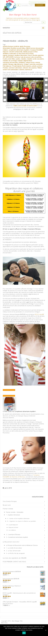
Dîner (36, 52)
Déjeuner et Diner (13, 527)
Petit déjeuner (7, 66)
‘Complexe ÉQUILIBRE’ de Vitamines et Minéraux (21, 476)
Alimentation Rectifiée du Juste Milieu (14, 48)
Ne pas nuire (7, 505)
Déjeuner (6, 52)
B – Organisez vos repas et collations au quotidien (21, 521)
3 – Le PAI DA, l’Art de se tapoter (15, 553)
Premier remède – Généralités (15, 41)
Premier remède (8, 509)
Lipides (18, 59)
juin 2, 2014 (7, 488)
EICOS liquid (29, 53)
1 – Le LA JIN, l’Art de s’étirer (14, 548)
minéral (37, 62)
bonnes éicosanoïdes (37, 48)
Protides (5, 68)
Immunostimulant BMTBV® (24, 579)
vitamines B (28, 69)
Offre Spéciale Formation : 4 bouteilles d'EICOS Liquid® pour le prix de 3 (24, 602)
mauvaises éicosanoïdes (10, 62)
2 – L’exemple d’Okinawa (13, 534)
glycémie (41, 55)
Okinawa (10, 64)
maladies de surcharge (10, 61)
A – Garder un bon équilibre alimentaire (18, 518)
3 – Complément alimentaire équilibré (17, 537)
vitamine (21, 69)
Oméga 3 (26, 64)
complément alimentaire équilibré (19, 50)
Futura (30, 55)
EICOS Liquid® (39, 314)
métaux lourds (30, 62)
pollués (34, 66)
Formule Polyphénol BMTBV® (24, 571)
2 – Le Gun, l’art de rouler (13, 551)
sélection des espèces (30, 68)
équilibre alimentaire (21, 55)
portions (39, 66)
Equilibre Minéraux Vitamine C (24, 586)
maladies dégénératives (24, 61)
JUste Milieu (11, 59)
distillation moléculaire (9, 53)
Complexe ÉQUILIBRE (36, 50)
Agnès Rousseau (25, 46)
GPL (4, 57)
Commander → (40, 5)
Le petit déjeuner (13, 525)
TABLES (39, 68)
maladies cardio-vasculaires (35, 59)
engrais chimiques (8, 55)
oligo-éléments (18, 64)
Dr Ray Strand (21, 53)
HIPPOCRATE (9, 57)
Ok (24, 633)
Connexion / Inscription (37, 3)
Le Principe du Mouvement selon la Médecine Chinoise (22, 545)
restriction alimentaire (15, 68)
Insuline (5, 59)
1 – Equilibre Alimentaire (13, 515)
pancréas (33, 64)
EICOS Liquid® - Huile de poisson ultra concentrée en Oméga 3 (24, 594)
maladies (23, 59)
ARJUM (28, 48)
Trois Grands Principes (10, 501)
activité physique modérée (11, 46)
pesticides (39, 64)
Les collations (12, 530)
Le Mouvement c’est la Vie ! (11, 542)
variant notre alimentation (11, 69)
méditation (22, 62)
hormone (17, 57)
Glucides (35, 55)
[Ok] (46, 630)
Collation (5, 50)
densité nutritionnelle (15, 52)
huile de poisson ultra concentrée (30, 57)
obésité (5, 64)
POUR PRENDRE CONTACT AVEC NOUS (14, 562)
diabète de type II (28, 52)
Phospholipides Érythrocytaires (21, 66)
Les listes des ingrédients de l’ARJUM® (14, 558)
